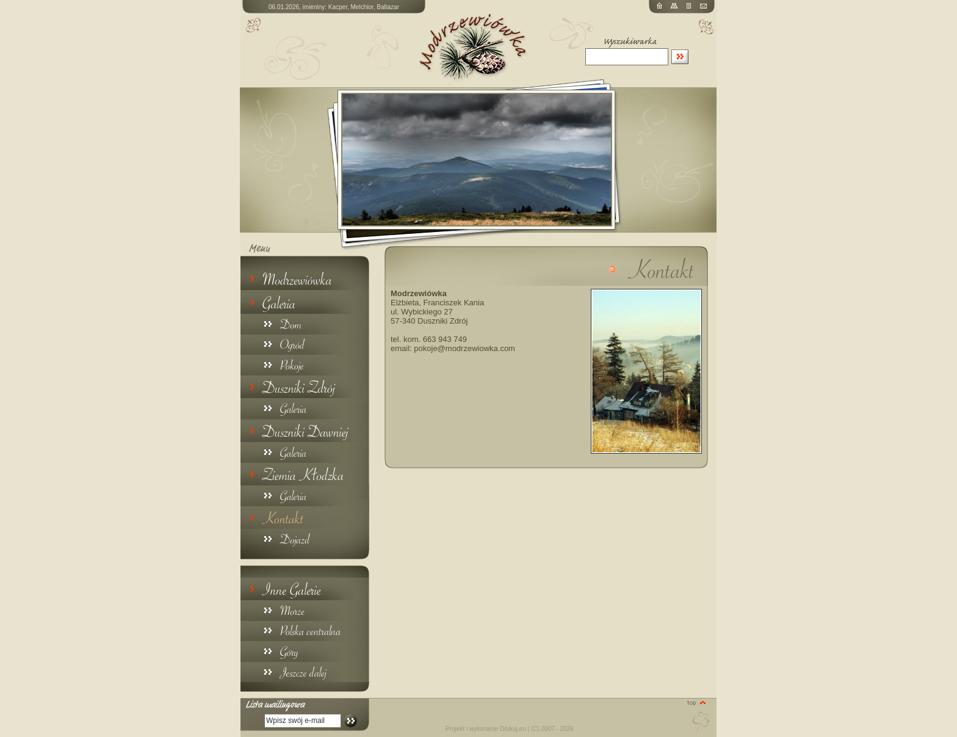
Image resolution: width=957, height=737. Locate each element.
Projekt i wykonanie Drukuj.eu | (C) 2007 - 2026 (510, 728)
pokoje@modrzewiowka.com (464, 348)
